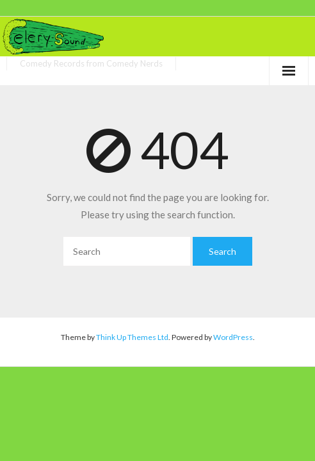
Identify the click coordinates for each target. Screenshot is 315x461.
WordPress (233, 337)
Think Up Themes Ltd (132, 337)
